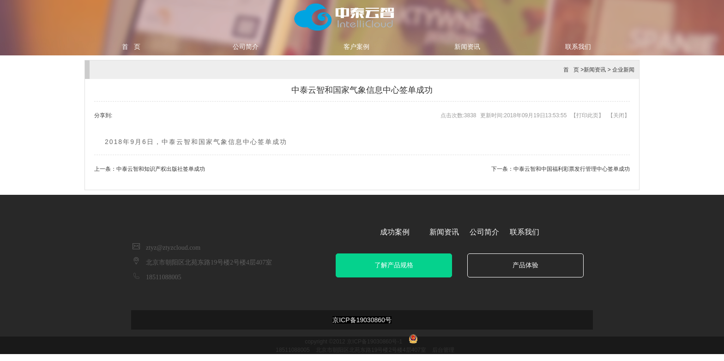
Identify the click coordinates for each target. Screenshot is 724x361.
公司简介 (246, 46)
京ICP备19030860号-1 (374, 341)
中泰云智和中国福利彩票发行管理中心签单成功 (571, 169)
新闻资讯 (467, 46)
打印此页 (587, 115)
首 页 (131, 46)
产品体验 (525, 265)
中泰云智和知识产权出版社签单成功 (160, 169)
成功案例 (395, 232)
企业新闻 (623, 69)
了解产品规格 (393, 265)
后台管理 (443, 350)
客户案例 (356, 46)
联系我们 (578, 46)
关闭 (618, 115)
